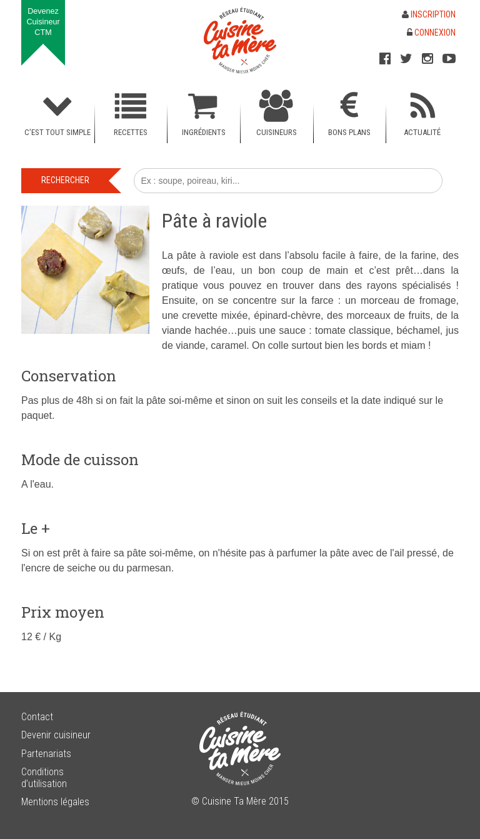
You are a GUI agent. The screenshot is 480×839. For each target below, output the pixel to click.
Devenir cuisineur (56, 735)
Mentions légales (55, 802)
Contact (37, 717)
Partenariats (46, 754)
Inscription (429, 14)
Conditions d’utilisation (44, 778)
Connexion (431, 33)
